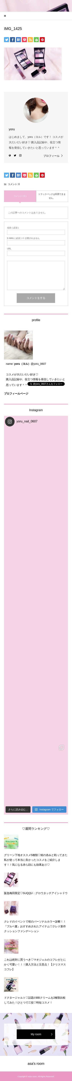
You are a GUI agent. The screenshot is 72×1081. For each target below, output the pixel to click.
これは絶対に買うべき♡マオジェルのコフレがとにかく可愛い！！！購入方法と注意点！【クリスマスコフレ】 (35, 964)
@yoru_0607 (38, 363)
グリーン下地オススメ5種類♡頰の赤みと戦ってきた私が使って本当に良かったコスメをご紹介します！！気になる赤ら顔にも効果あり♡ (35, 859)
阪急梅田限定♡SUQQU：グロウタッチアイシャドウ (36, 893)
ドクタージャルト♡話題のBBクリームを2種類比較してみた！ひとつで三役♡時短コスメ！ (34, 1000)
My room (36, 1034)
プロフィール (51, 155)
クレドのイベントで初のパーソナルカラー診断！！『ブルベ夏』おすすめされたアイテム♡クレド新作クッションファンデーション (35, 926)
